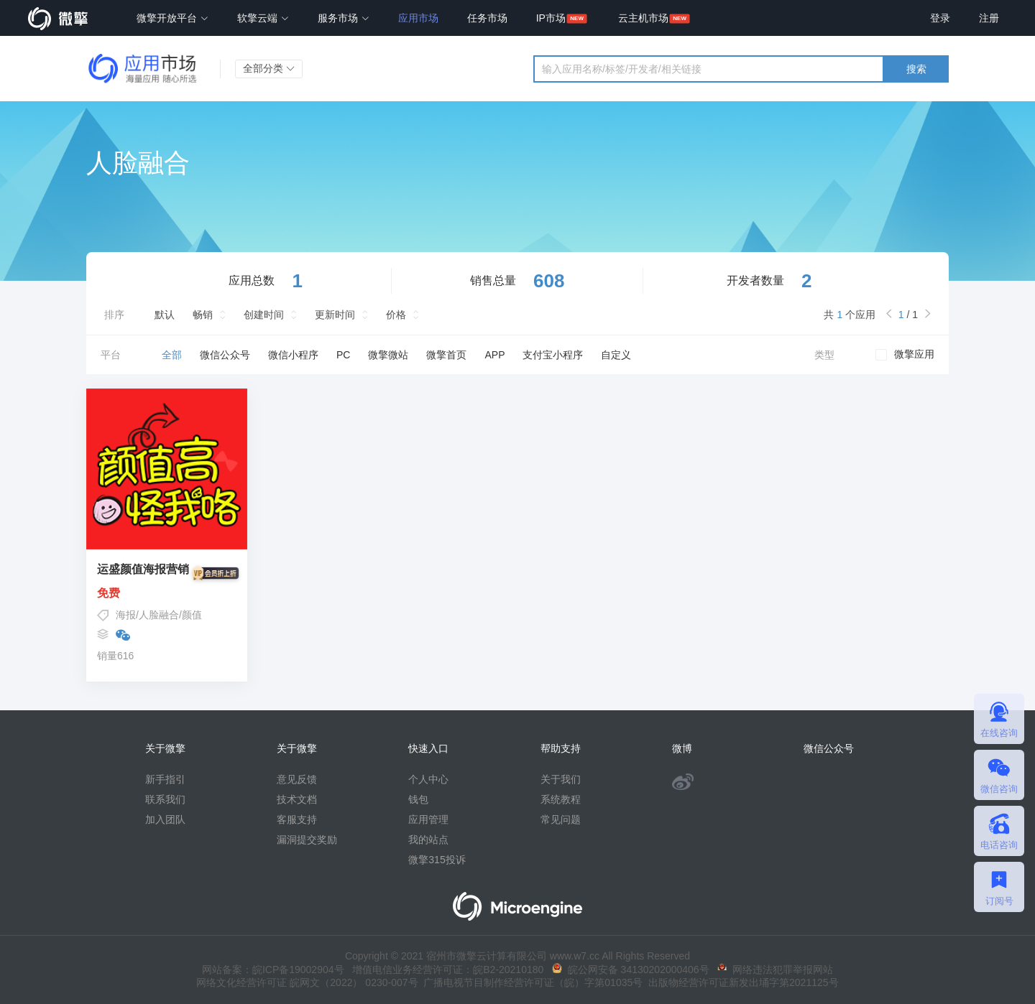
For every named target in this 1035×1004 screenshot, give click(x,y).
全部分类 (269, 68)
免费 (166, 593)
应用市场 (418, 18)
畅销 (203, 315)
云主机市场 (643, 18)
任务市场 (487, 18)
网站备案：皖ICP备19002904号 (273, 969)
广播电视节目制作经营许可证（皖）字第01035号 (530, 982)
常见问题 (560, 819)
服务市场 (343, 18)
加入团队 (165, 819)
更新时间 (335, 315)
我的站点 (428, 839)
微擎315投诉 (436, 859)
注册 (989, 18)
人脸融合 (159, 615)
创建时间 (264, 315)
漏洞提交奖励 (307, 839)
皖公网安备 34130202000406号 (630, 969)
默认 (165, 315)
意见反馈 (297, 779)
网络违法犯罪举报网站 (775, 969)
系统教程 (560, 799)
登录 (940, 18)
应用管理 (428, 819)
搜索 (916, 69)
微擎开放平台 (172, 18)
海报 (126, 615)
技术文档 (297, 799)
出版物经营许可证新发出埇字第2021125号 (740, 982)
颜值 (192, 615)
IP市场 (551, 18)
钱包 (418, 799)
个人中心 (428, 779)
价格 (396, 315)
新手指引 (165, 779)
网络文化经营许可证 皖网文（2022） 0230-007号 (307, 982)
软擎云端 (263, 18)
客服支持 (297, 819)
